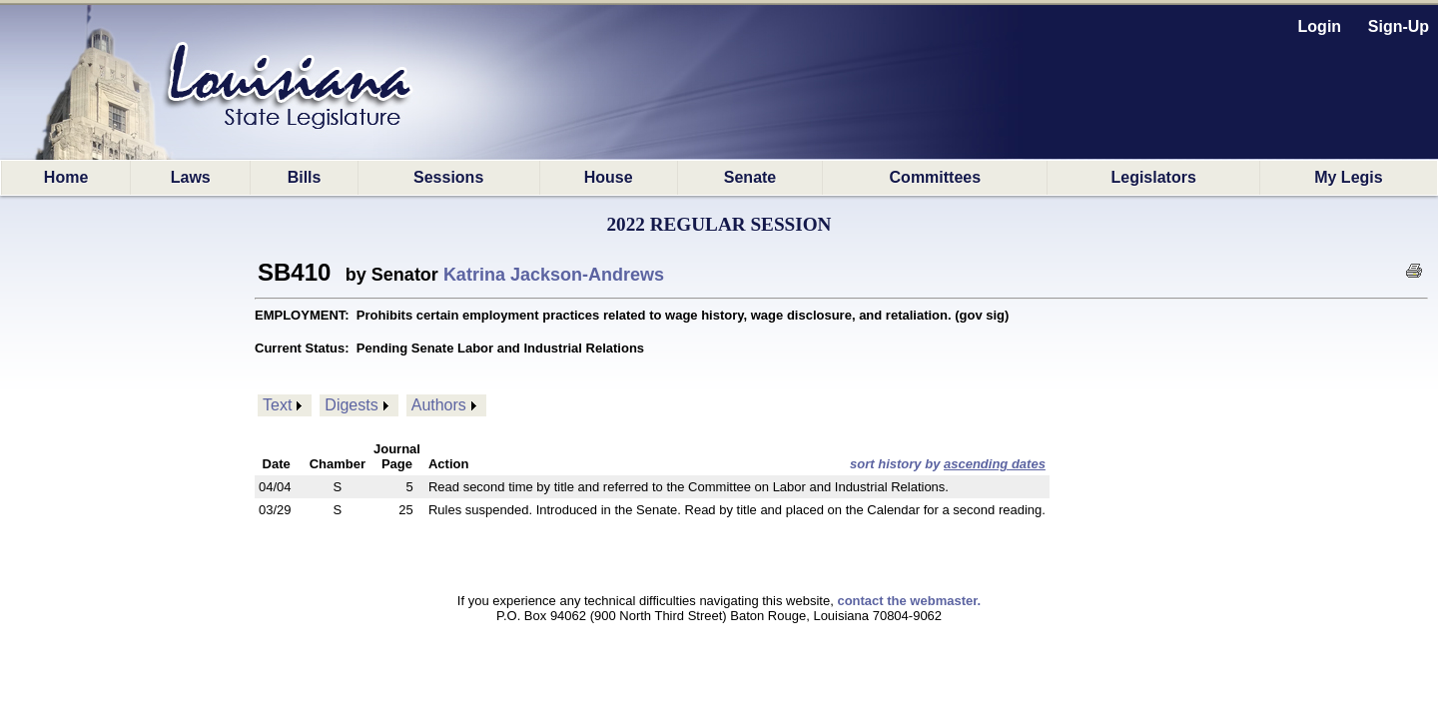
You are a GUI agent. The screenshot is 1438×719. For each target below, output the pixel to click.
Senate (750, 177)
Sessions (448, 177)
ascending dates (995, 463)
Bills (305, 177)
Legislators (1152, 177)
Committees (936, 177)
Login (1320, 26)
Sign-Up (1398, 26)
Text (277, 404)
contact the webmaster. (909, 600)
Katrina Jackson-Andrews (553, 275)
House (608, 177)
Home (66, 177)
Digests (351, 404)
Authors (438, 404)
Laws (191, 177)
